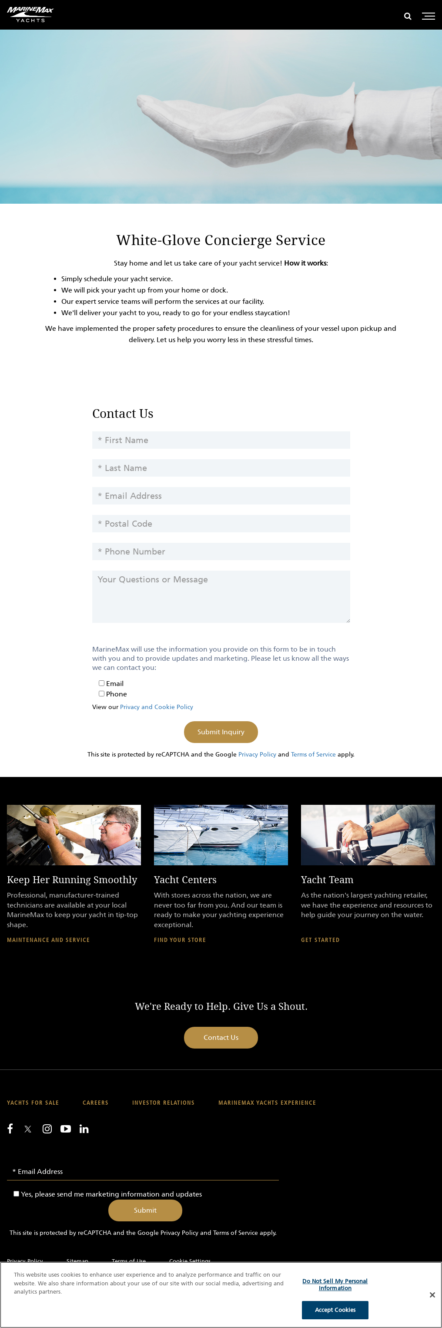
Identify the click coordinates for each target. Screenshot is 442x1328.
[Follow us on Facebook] (10, 1128)
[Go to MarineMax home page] (30, 14)
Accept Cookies (335, 1310)
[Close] (432, 1294)
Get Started (320, 940)
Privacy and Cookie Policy (156, 707)
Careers (96, 1103)
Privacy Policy (257, 754)
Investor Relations (163, 1103)
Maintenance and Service (48, 940)
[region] (221, 1295)
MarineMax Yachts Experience (267, 1103)
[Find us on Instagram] (47, 1128)
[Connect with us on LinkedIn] (84, 1128)
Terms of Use (129, 1261)
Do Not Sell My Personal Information (335, 1284)
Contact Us (221, 1037)
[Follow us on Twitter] (28, 1129)
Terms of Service (313, 754)
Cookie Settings (190, 1261)
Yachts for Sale (33, 1103)
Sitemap (77, 1261)
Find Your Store (180, 940)
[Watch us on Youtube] (65, 1128)
